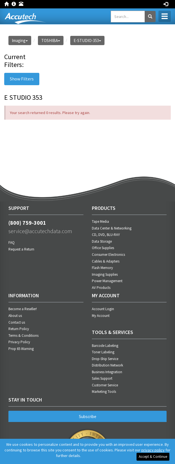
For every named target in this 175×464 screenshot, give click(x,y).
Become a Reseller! (22, 309)
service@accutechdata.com (40, 231)
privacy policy (153, 450)
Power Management (107, 281)
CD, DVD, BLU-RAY (106, 234)
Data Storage (102, 241)
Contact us (16, 322)
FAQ (11, 242)
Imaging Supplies (105, 274)
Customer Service (105, 385)
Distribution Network (107, 365)
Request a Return (21, 249)
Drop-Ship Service (105, 358)
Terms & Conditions (23, 335)
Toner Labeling (103, 352)
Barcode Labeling (105, 345)
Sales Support (102, 378)
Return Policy (18, 328)
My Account (101, 315)
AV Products (101, 287)
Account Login (103, 309)
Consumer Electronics (108, 254)
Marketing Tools (104, 391)
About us (15, 315)
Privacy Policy (19, 342)
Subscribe (87, 416)
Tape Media (100, 221)
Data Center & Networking (111, 228)
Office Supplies (103, 247)
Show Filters (22, 79)
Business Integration (107, 372)
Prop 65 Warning (21, 348)
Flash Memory (102, 267)
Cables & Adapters (105, 261)
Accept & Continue (153, 456)
